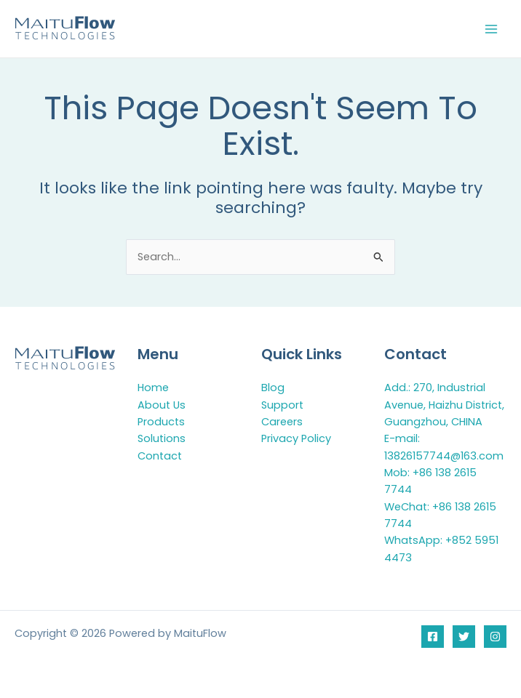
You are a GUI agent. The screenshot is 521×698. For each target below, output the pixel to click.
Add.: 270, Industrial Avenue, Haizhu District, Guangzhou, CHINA (444, 404)
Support (282, 405)
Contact (160, 456)
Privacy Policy (296, 438)
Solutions (162, 438)
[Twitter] (464, 636)
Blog (273, 387)
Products (161, 421)
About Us (162, 405)
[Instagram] (495, 636)
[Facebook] (432, 636)
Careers (282, 421)
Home (153, 387)
